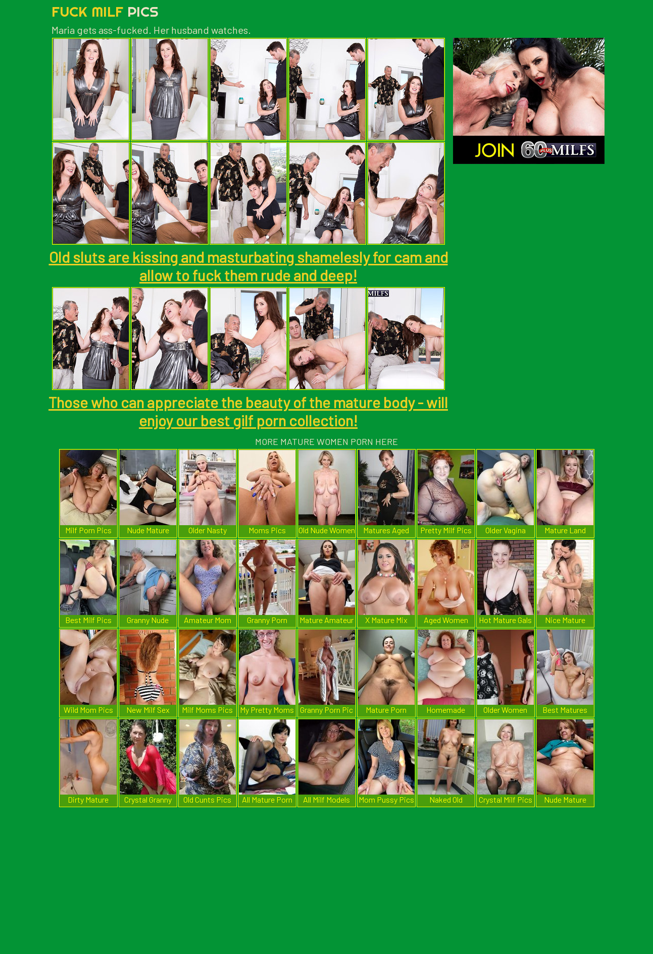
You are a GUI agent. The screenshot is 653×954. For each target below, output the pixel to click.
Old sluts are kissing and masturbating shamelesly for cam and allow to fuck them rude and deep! (248, 266)
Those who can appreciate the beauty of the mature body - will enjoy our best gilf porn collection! (248, 411)
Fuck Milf (105, 11)
